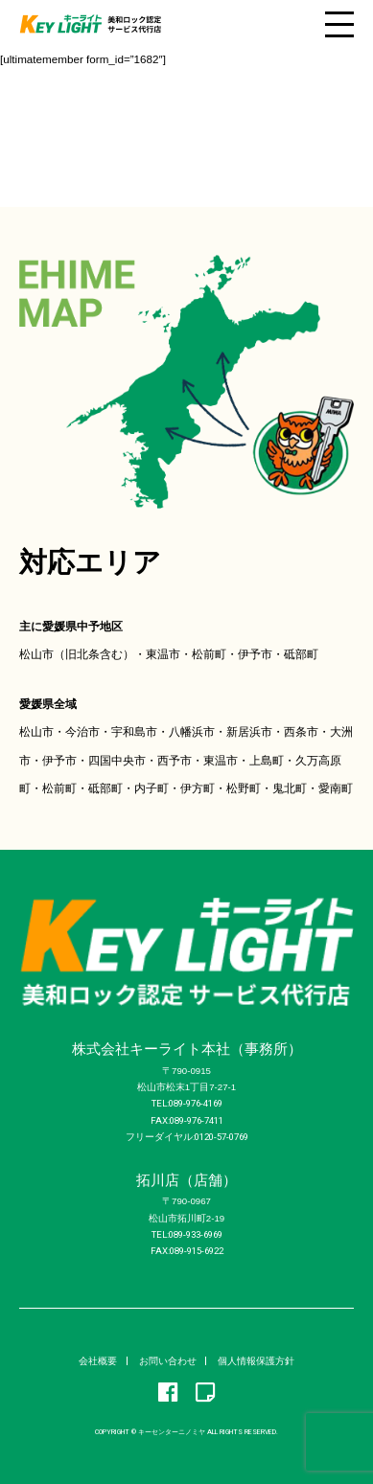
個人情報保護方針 (256, 1361)
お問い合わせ (168, 1361)
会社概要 (98, 1361)
